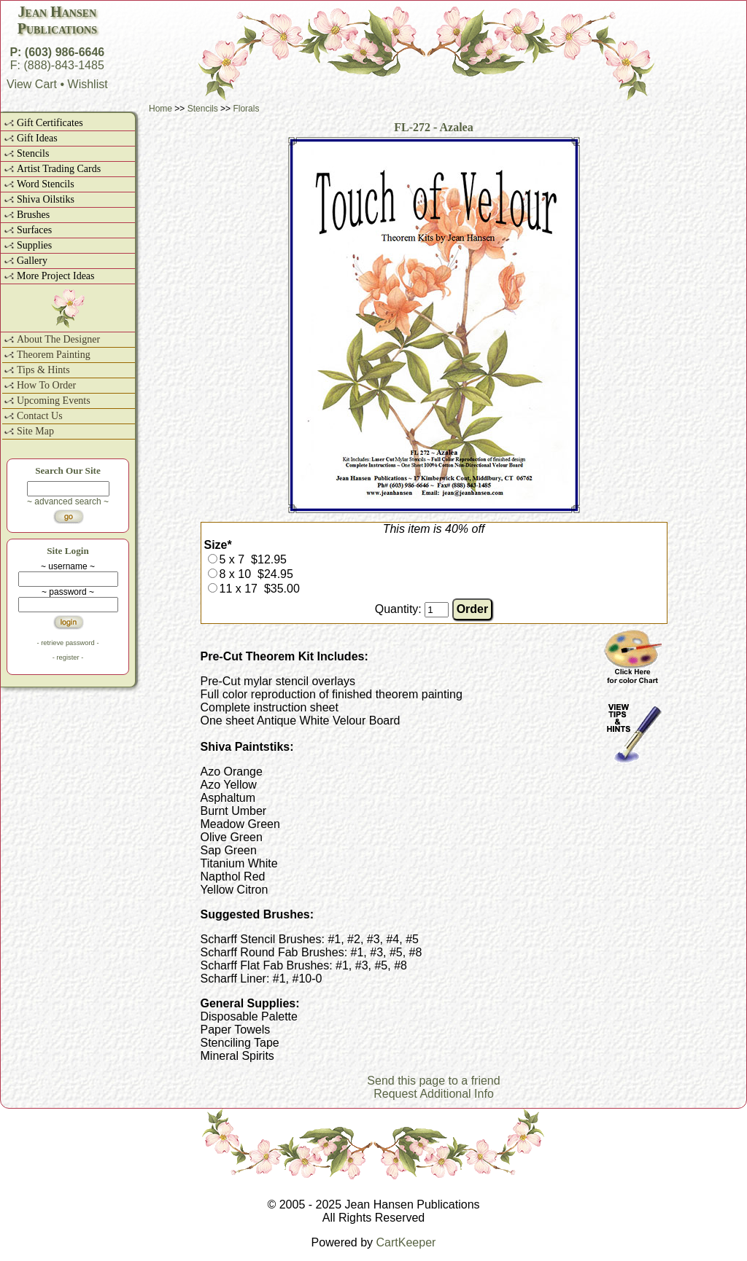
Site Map (35, 431)
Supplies (34, 245)
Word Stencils (45, 184)
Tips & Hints (43, 369)
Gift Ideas (37, 138)
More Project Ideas (56, 275)
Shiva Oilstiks (45, 199)
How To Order (46, 385)
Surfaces (34, 230)
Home (160, 109)
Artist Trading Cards (59, 168)
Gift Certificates (50, 122)
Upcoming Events (53, 400)
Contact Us (40, 415)
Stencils (33, 153)
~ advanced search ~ (68, 501)
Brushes (33, 214)
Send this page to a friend (433, 1080)
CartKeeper (406, 1242)
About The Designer (58, 339)
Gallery (32, 260)
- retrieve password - (67, 643)
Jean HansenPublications (57, 20)
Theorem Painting (53, 354)
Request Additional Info (434, 1094)
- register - (68, 657)
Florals (246, 109)
